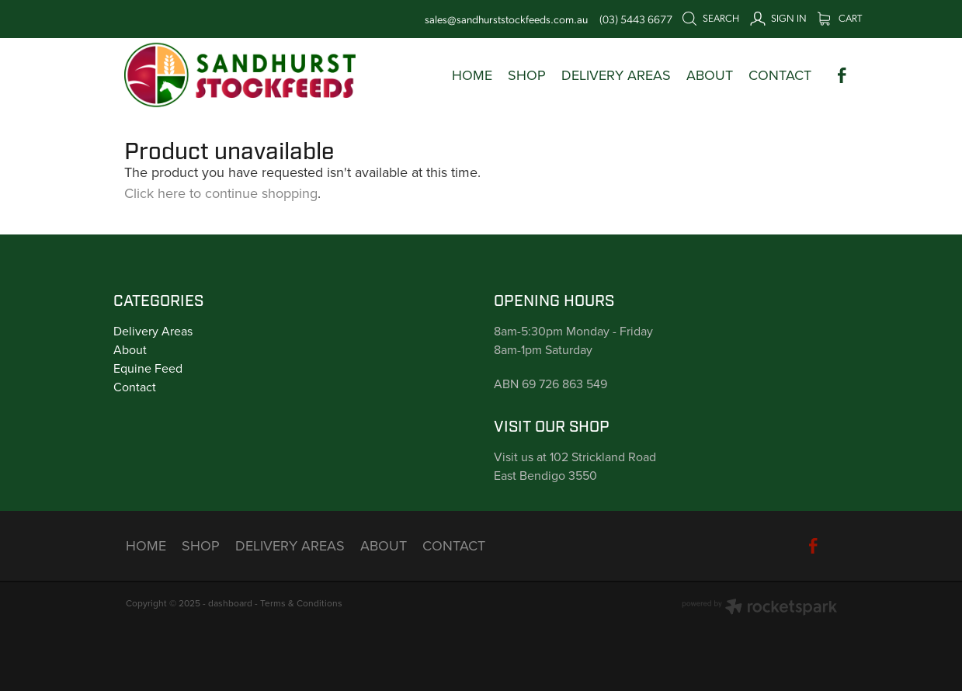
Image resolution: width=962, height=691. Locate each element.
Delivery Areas (153, 330)
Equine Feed (147, 368)
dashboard (230, 602)
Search (710, 17)
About (130, 349)
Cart (840, 17)
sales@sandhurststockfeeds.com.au (506, 19)
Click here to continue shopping (221, 193)
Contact (134, 386)
